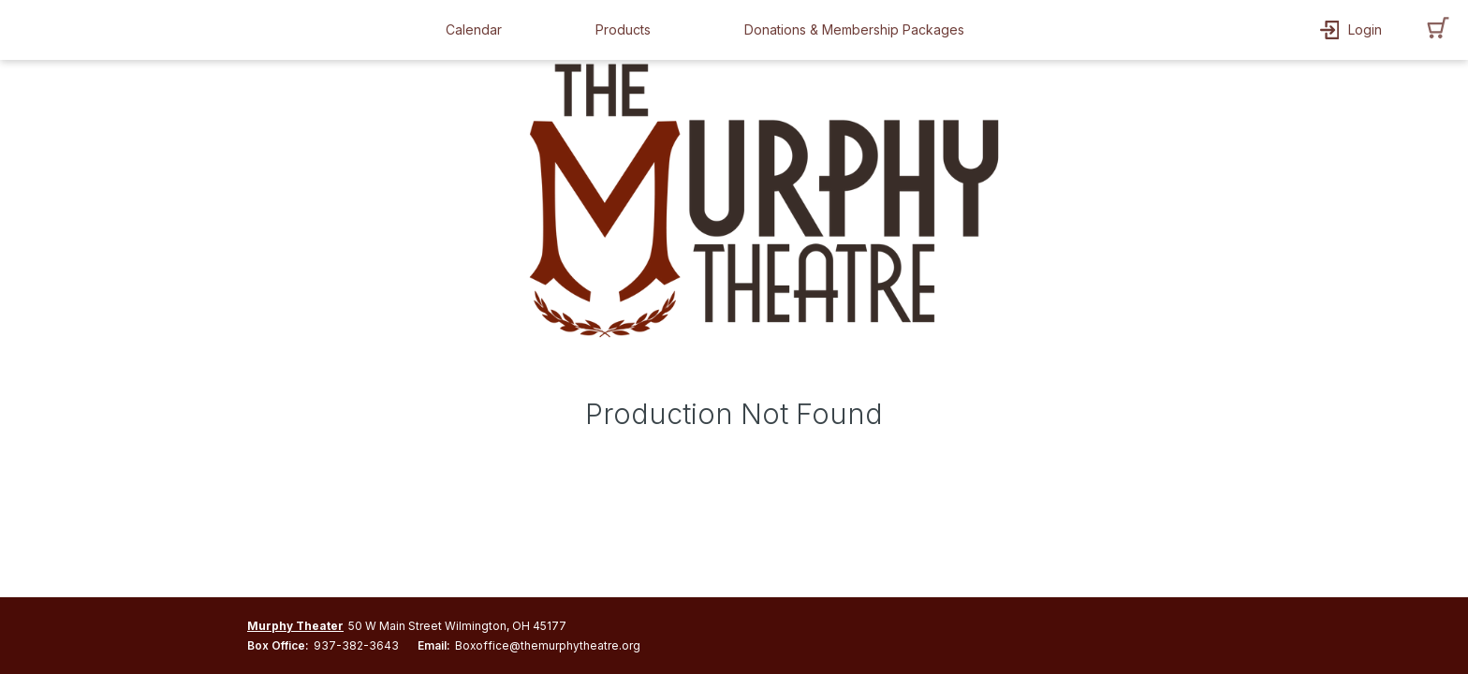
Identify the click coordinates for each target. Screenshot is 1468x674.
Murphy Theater (295, 626)
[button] (478, 30)
